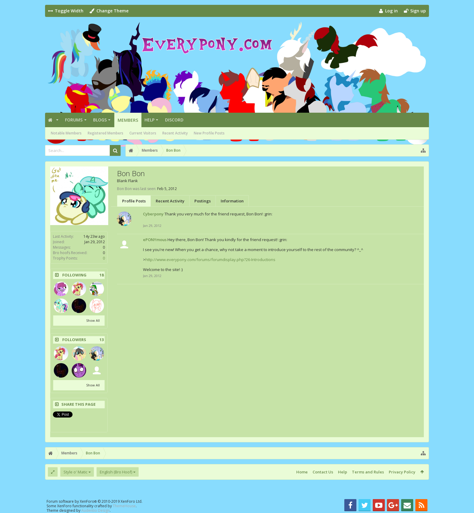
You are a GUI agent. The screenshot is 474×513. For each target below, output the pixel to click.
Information (232, 201)
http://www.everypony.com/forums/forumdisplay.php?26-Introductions (210, 259)
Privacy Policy (402, 472)
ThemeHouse (124, 505)
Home (302, 472)
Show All (93, 320)
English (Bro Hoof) (116, 472)
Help (149, 120)
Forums (74, 120)
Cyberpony (153, 214)
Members (128, 120)
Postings (202, 201)
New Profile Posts (209, 133)
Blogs (100, 120)
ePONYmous (155, 239)
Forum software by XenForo (94, 501)
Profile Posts (134, 201)
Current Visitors (142, 133)
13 (101, 339)
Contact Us (323, 472)
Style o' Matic (75, 472)
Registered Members (105, 133)
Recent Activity (175, 133)
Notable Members (66, 133)
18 (101, 275)
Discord (174, 120)
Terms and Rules (368, 472)
